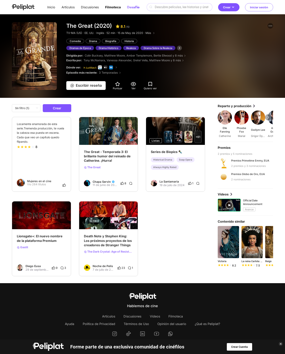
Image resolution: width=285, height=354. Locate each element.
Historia (129, 41)
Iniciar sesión (259, 7)
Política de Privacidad (99, 323)
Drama (93, 41)
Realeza (131, 48)
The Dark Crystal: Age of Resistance (108, 251)
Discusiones (90, 7)
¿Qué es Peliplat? (207, 323)
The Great (92, 167)
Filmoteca (113, 7)
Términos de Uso (136, 323)
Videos (155, 316)
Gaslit (22, 247)
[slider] (26, 147)
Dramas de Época (80, 48)
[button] (270, 26)
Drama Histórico (108, 48)
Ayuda (69, 323)
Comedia (75, 41)
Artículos (68, 7)
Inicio (51, 7)
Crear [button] (229, 7)
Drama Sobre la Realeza (158, 48)
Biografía (110, 41)
